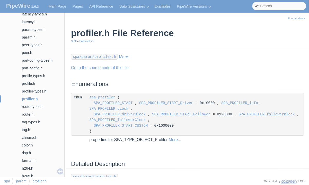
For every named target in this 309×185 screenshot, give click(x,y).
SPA (73, 41)
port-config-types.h (37, 60)
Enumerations (296, 18)
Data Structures (134, 6)
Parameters (86, 41)
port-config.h (32, 68)
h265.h (27, 176)
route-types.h (32, 107)
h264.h (27, 168)
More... (125, 57)
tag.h (26, 130)
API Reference (101, 6)
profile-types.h (33, 76)
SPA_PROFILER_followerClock (117, 120)
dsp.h (26, 153)
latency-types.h (34, 14)
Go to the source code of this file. (100, 68)
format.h (29, 161)
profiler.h (30, 99)
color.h (27, 145)
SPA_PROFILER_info (239, 103)
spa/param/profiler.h (94, 57)
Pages (78, 6)
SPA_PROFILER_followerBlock (267, 114)
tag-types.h (31, 122)
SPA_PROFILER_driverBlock (120, 114)
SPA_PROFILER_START (113, 103)
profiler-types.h (34, 91)
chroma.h (29, 137)
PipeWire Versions (194, 6)
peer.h (27, 53)
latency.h (29, 22)
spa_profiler (102, 97)
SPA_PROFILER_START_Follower (181, 114)
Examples (162, 6)
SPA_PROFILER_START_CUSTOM (121, 126)
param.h (29, 37)
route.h (27, 114)
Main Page (57, 6)
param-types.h (34, 29)
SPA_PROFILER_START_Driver (166, 103)
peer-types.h (32, 45)
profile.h (28, 83)
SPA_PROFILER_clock (108, 109)
